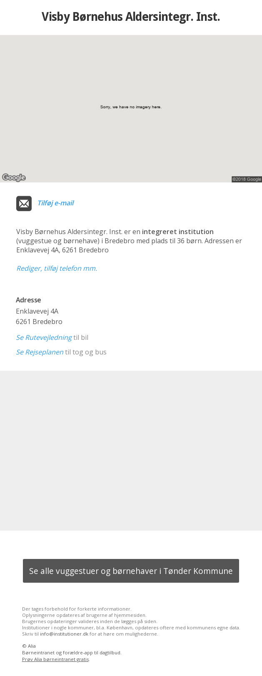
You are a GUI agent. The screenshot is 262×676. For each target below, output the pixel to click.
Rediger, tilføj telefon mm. (56, 268)
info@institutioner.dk (64, 634)
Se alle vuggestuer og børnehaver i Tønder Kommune (131, 570)
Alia (32, 646)
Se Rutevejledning (44, 337)
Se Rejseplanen (39, 352)
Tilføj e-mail (55, 202)
